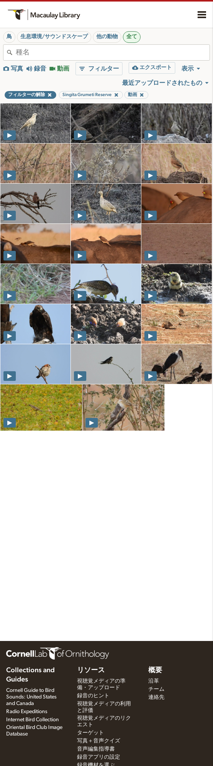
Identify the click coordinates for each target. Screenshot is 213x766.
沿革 (153, 681)
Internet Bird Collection (32, 719)
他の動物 (107, 36)
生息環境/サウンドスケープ (54, 36)
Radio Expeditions (26, 711)
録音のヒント (93, 695)
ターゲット (90, 733)
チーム (156, 689)
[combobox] (113, 52)
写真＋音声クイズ (98, 741)
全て (131, 36)
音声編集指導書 (96, 749)
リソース (91, 670)
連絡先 (156, 697)
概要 (155, 670)
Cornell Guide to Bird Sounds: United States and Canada (31, 697)
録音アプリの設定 (98, 757)
